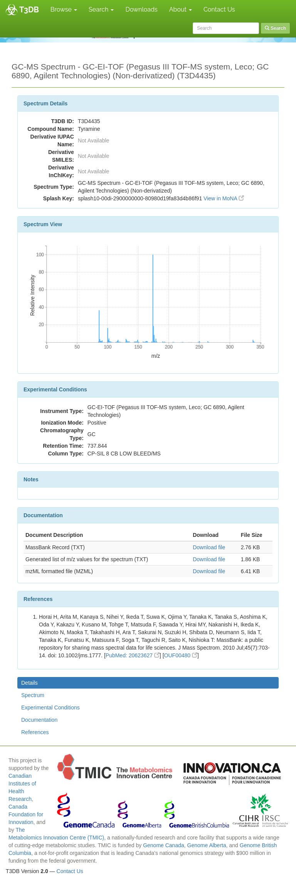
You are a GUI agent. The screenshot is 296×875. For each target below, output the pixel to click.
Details (29, 683)
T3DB (29, 9)
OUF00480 (180, 655)
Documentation (39, 720)
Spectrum (32, 695)
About (180, 9)
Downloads (141, 9)
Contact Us (219, 9)
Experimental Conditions (50, 707)
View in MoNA (224, 198)
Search (101, 9)
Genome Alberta (206, 845)
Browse (63, 9)
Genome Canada (163, 845)
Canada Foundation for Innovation (25, 814)
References (35, 732)
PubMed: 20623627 (133, 655)
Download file (209, 547)
